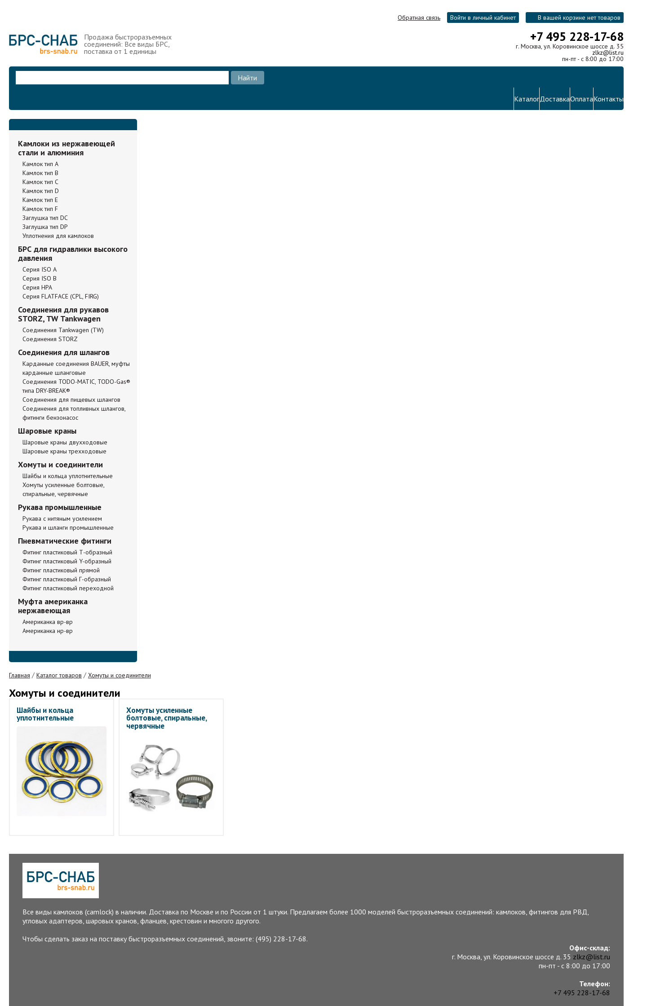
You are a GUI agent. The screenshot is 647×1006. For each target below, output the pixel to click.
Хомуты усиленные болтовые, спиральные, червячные (166, 717)
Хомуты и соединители (119, 675)
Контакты (609, 98)
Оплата (581, 98)
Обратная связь (419, 17)
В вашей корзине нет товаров (579, 17)
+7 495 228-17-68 (577, 36)
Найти (247, 77)
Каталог (526, 98)
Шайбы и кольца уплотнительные (45, 714)
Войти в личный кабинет (483, 17)
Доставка (555, 98)
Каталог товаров (59, 675)
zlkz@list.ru (608, 52)
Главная (19, 675)
